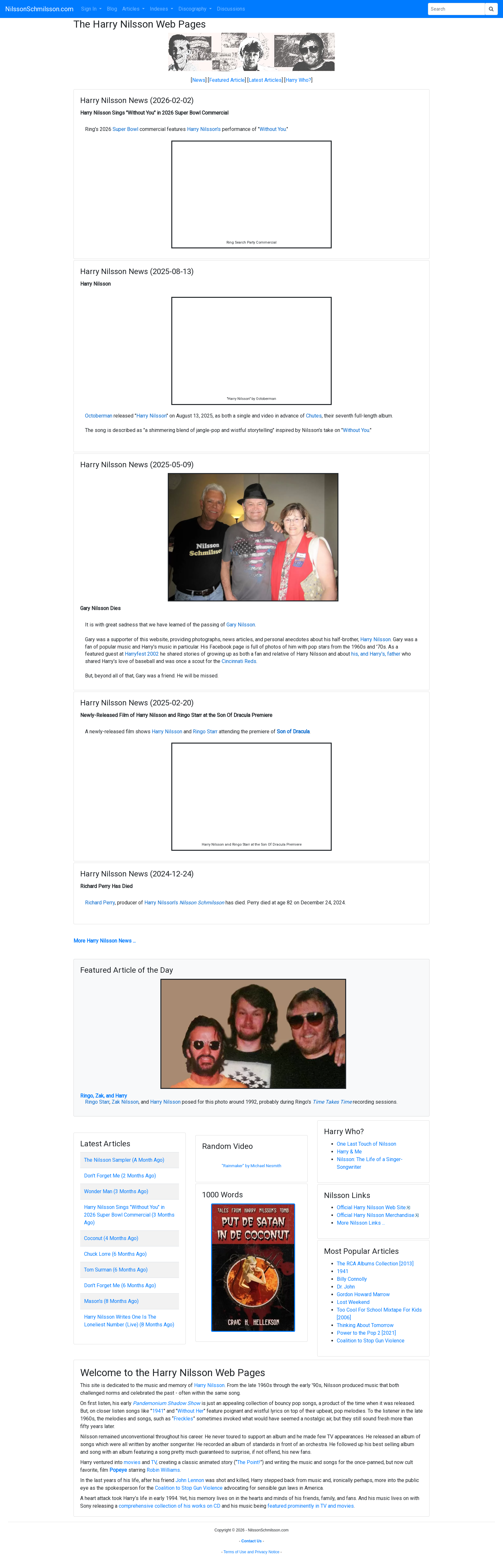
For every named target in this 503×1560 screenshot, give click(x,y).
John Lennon (189, 1480)
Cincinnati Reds (239, 661)
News (198, 80)
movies (132, 1462)
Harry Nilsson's (204, 129)
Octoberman (98, 416)
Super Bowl (125, 129)
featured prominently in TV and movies (311, 1506)
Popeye (118, 1470)
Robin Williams (163, 1470)
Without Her (190, 1411)
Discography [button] (193, 9)
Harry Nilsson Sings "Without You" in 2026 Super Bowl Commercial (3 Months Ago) (129, 1215)
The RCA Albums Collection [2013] (375, 1264)
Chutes (314, 416)
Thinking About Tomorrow (365, 1325)
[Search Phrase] (456, 9)
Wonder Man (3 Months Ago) (116, 1191)
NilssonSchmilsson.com (39, 9)
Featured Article (227, 80)
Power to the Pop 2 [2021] (366, 1333)
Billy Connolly (352, 1279)
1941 (342, 1271)
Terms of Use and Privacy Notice (251, 1552)
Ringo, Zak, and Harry (103, 1096)
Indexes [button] (159, 9)
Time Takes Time (332, 1102)
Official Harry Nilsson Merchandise (375, 1215)
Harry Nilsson (151, 416)
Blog (112, 9)
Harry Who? (298, 80)
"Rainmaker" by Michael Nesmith (251, 1165)
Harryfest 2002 (142, 654)
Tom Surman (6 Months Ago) (116, 1270)
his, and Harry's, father (375, 654)
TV (154, 1462)
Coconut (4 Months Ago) (111, 1238)
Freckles (183, 1419)
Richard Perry (100, 903)
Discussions (231, 9)
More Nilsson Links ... (361, 1223)
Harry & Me (349, 1152)
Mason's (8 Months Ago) (111, 1301)
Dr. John (346, 1287)
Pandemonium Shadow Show (166, 1403)
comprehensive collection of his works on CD (169, 1506)
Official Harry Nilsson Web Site (371, 1207)
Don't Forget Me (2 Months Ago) (120, 1176)
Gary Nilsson (240, 625)
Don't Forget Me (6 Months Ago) (120, 1285)
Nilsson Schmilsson (201, 903)
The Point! (248, 1462)
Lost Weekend (353, 1302)
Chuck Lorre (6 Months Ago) (115, 1254)
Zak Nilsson (125, 1102)
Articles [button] (131, 9)
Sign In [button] (89, 9)
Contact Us (251, 1541)
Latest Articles (265, 80)
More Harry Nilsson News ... (104, 941)
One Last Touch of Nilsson (366, 1144)
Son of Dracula (293, 731)
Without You (273, 129)
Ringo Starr (205, 731)
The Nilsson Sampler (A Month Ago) (124, 1160)
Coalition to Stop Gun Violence (371, 1341)
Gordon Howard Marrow (363, 1294)
